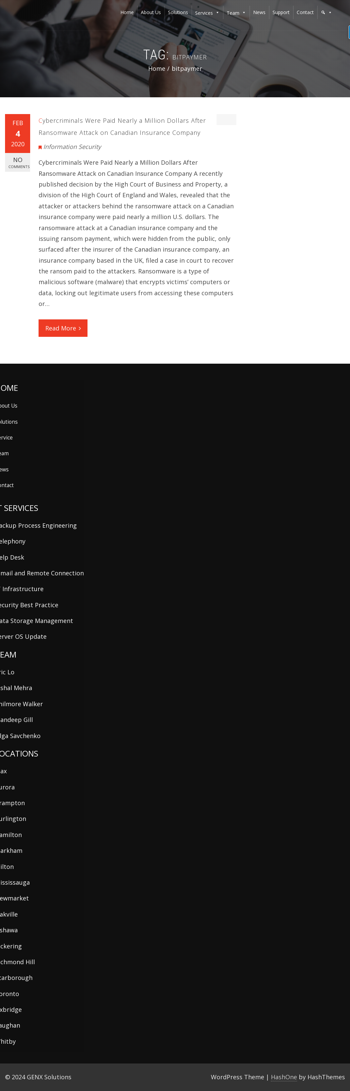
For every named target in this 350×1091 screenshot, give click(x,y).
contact (305, 12)
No (19, 162)
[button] (326, 12)
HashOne (284, 1077)
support (281, 12)
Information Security (72, 147)
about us (151, 12)
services (204, 13)
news (259, 12)
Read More (63, 328)
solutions (178, 12)
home (127, 12)
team (233, 13)
